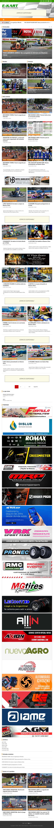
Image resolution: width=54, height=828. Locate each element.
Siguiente (36, 386)
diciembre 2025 (5, 748)
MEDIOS (4, 72)
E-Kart (10, 56)
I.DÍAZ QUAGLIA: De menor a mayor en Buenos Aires (38, 90)
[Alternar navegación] (3, 19)
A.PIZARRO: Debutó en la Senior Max (38, 362)
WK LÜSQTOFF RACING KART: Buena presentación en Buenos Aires (38, 74)
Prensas (30, 61)
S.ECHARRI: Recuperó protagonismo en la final (12, 764)
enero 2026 (4, 746)
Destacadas (6, 27)
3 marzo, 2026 (5, 815)
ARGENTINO (5, 134)
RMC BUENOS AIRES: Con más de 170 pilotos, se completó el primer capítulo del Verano (38, 814)
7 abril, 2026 (5, 118)
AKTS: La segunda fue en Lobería (12, 91)
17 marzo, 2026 (31, 793)
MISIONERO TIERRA (10, 72)
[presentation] (49, 27)
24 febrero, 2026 (31, 817)
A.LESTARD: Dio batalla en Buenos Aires (39, 241)
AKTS (4, 89)
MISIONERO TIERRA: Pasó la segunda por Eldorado (15, 22)
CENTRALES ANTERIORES (7, 786)
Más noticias (6, 96)
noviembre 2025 (5, 750)
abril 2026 (4, 742)
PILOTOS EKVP (31, 72)
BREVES (9, 134)
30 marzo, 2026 (6, 92)
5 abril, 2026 (5, 56)
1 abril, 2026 (5, 142)
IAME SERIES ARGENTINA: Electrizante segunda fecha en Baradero (13, 790)
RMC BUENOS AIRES (12, 50)
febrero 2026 (4, 745)
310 (29, 386)
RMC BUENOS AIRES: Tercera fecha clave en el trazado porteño (39, 115)
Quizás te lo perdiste (8, 771)
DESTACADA (6, 50)
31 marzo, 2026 (31, 140)
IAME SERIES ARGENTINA (17, 786)
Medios (5, 61)
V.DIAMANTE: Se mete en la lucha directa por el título (13, 767)
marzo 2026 (4, 743)
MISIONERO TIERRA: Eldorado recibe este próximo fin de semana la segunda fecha (14, 74)
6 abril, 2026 (30, 76)
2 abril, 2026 (5, 76)
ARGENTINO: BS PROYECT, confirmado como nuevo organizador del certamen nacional (13, 139)
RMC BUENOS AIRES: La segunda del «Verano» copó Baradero (38, 790)
